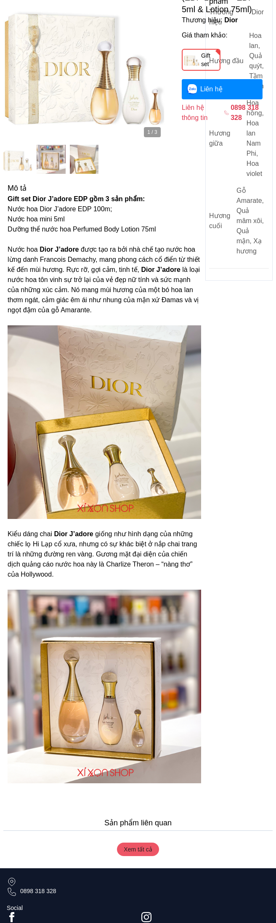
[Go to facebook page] (71, 917)
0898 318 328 (38, 891)
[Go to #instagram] (205, 917)
